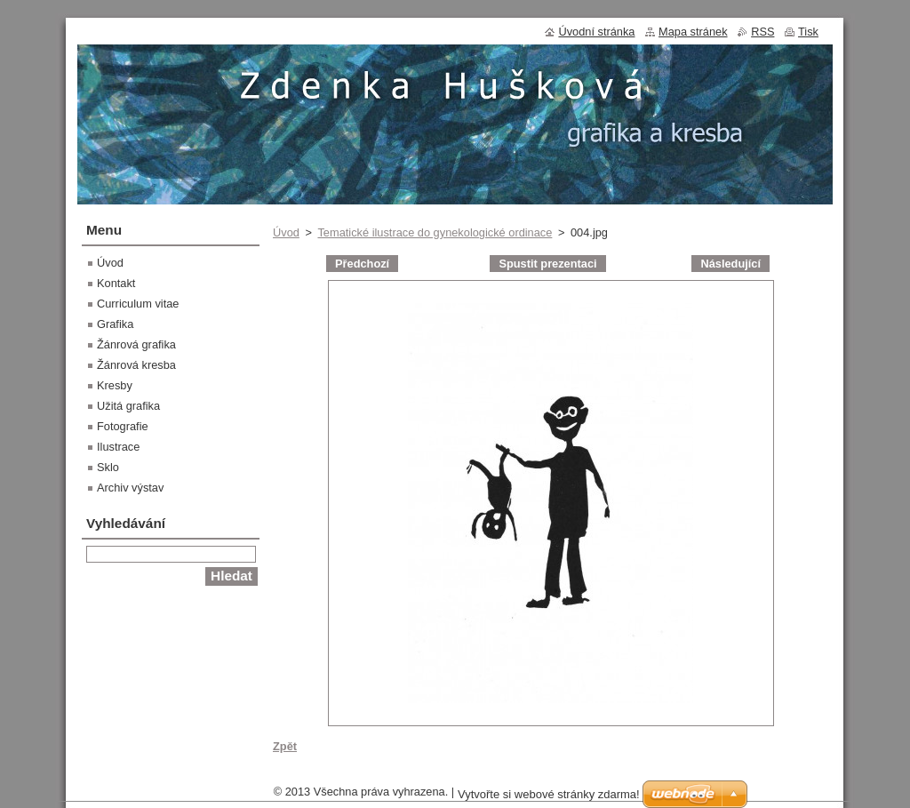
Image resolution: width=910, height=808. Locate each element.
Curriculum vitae (138, 303)
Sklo (108, 467)
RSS (762, 31)
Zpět (285, 746)
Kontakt (116, 283)
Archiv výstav (130, 487)
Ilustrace (118, 446)
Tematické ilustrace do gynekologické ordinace (434, 232)
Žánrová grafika (136, 344)
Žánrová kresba (136, 365)
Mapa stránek (693, 31)
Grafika (115, 324)
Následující (730, 263)
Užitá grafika (128, 405)
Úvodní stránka (596, 31)
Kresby (114, 385)
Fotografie (122, 426)
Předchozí (362, 263)
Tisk (808, 31)
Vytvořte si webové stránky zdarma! (549, 794)
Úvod (286, 232)
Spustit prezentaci (547, 263)
